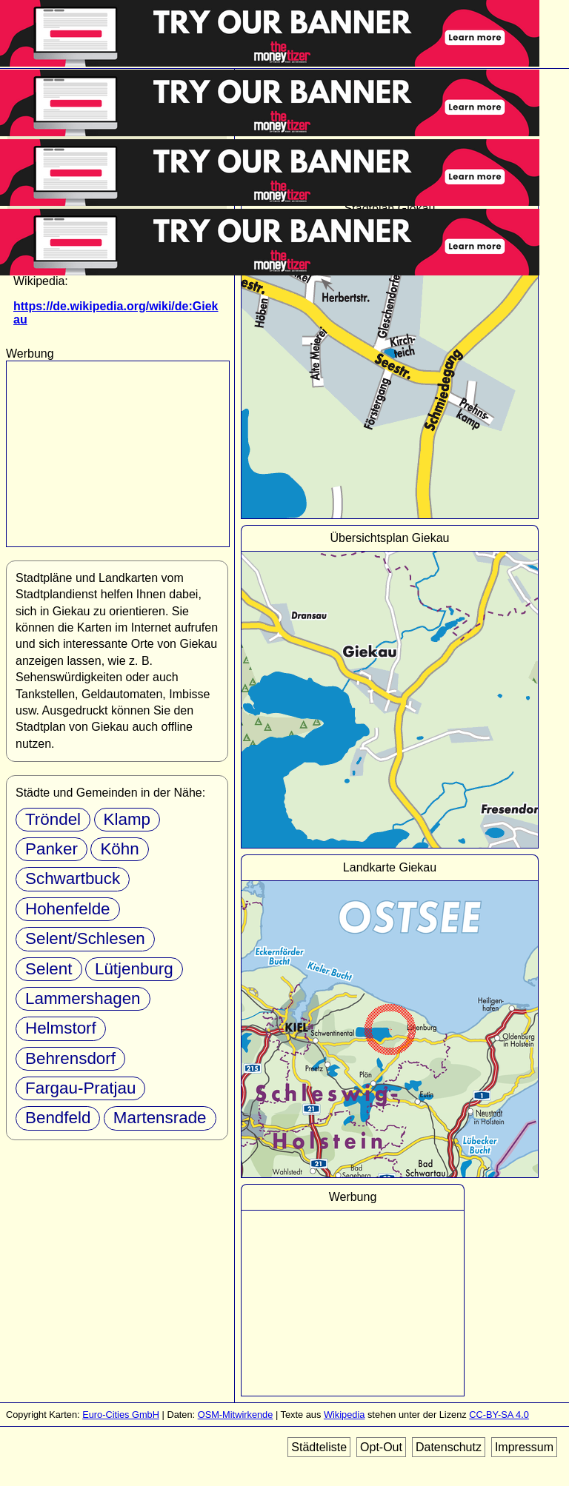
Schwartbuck (72, 878)
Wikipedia (344, 1414)
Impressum (524, 1447)
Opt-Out (381, 1447)
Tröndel (53, 819)
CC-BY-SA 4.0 (499, 1414)
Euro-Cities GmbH (120, 1414)
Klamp (127, 819)
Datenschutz (449, 1447)
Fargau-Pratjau (80, 1088)
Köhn (119, 849)
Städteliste (319, 1447)
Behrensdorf (70, 1058)
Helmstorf (60, 1028)
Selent (49, 969)
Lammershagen (83, 998)
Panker (51, 849)
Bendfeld (57, 1117)
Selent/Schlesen (85, 938)
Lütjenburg (134, 969)
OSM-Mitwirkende (235, 1414)
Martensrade (160, 1117)
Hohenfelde (67, 909)
